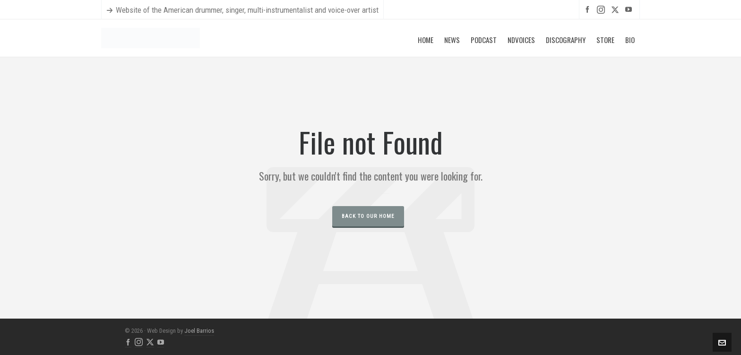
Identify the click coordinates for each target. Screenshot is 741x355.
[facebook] (589, 9)
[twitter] (616, 9)
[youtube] (630, 9)
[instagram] (602, 9)
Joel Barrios (199, 330)
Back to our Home (368, 216)
